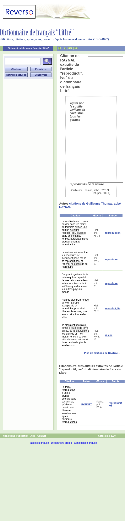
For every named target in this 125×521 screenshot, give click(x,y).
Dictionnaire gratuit (61, 442)
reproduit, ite (112, 308)
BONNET (86, 404)
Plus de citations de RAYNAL (101, 353)
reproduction (112, 232)
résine (108, 335)
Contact (41, 436)
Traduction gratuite (38, 442)
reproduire (111, 259)
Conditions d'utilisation (15, 436)
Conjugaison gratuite (85, 442)
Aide (32, 436)
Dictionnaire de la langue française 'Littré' (28, 48)
